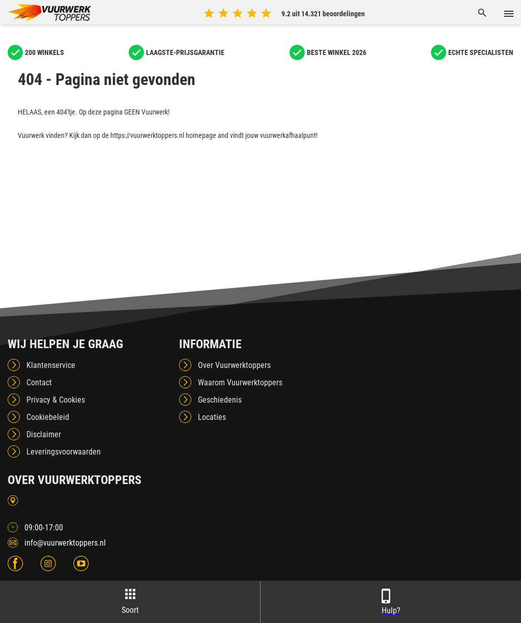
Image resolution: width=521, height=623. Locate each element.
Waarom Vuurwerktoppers (240, 382)
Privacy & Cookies (55, 400)
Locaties (212, 417)
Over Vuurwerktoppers (234, 365)
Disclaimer (43, 434)
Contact (39, 382)
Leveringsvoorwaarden (63, 452)
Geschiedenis (220, 400)
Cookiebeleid (47, 417)
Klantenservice (50, 365)
